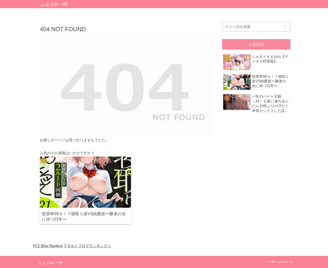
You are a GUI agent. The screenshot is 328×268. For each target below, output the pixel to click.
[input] (256, 27)
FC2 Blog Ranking (48, 246)
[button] (286, 27)
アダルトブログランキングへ (87, 246)
